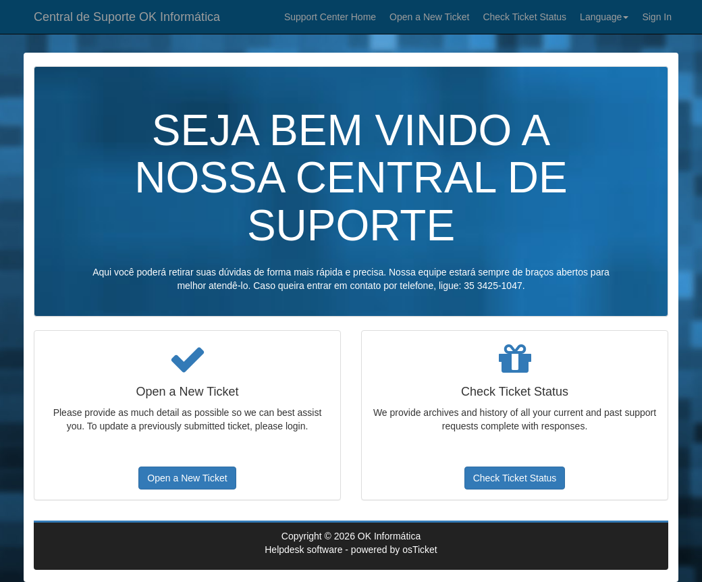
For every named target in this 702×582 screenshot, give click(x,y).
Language (604, 16)
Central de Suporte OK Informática (127, 17)
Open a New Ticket (429, 16)
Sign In (657, 16)
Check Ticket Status (524, 16)
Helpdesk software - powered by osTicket (351, 549)
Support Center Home (330, 16)
